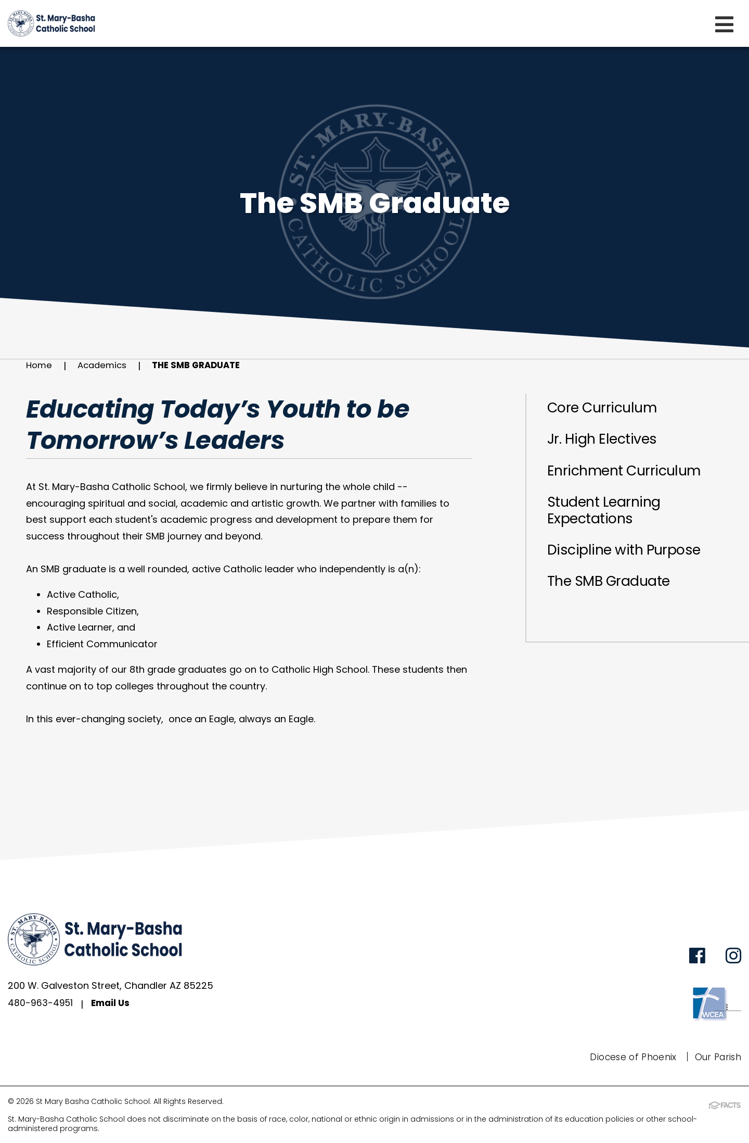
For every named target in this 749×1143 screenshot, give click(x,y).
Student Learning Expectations (610, 520)
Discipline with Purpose (632, 563)
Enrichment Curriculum (633, 477)
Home (40, 365)
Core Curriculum (608, 409)
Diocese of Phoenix (629, 1057)
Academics (105, 365)
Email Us (112, 1004)
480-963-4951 (41, 1004)
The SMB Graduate (204, 365)
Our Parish (716, 1057)
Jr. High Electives (607, 443)
